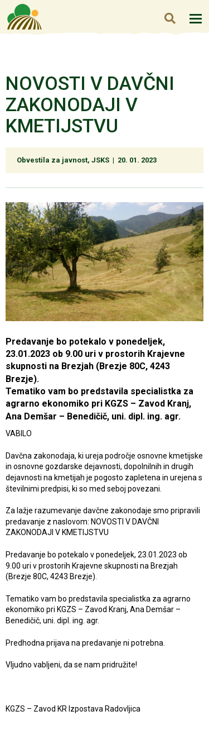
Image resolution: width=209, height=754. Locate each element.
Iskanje (169, 18)
